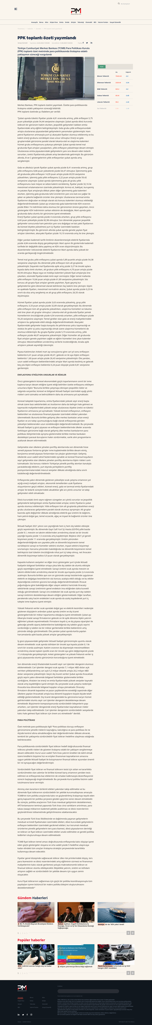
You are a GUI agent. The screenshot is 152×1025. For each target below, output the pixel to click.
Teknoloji (81, 22)
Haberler (30, 29)
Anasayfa (34, 22)
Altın (46, 22)
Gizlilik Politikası (27, 1022)
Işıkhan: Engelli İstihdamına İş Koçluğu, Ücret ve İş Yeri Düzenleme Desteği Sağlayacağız (76, 926)
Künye (19, 1022)
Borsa (41, 22)
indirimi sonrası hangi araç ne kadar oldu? (35, 967)
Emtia (61, 22)
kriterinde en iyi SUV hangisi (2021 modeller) (114, 967)
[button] (128, 933)
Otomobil (89, 22)
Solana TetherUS (103, 95)
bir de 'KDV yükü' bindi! (111, 924)
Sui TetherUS (101, 108)
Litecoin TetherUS (103, 102)
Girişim (73, 22)
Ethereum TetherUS (104, 82)
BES (95, 22)
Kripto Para (54, 22)
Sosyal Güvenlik (115, 22)
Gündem (38, 29)
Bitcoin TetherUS (103, 76)
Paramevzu (21, 29)
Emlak (67, 22)
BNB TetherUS (102, 89)
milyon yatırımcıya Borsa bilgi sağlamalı (75, 966)
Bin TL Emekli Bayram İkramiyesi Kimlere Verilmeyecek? (35, 925)
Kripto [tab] (101, 66)
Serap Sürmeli (22, 43)
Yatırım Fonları (103, 22)
